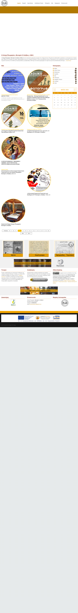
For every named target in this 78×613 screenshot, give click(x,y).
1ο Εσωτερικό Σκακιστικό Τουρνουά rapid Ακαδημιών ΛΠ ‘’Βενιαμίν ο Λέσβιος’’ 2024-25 (38, 194)
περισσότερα (68, 60)
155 (75, 72)
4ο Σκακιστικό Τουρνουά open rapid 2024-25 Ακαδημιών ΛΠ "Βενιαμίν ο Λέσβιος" (38, 131)
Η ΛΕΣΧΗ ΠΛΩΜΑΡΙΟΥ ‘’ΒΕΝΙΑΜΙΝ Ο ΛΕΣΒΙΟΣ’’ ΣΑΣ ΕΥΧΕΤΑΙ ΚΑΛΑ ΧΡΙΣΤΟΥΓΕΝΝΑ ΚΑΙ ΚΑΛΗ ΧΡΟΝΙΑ (10, 163)
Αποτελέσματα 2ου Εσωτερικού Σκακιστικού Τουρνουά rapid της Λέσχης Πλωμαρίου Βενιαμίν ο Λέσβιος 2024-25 (12, 172)
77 (75, 79)
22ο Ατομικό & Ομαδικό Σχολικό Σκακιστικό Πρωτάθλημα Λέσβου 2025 (12, 131)
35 (75, 68)
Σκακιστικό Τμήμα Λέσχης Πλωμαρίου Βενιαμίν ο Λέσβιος (11, 224)
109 (75, 70)
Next (23, 233)
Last (29, 233)
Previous (6, 230)
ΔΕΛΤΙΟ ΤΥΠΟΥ (5, 96)
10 (48, 230)
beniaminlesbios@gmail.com (35, 304)
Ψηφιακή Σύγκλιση (12, 278)
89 (75, 83)
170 (75, 77)
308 (75, 75)
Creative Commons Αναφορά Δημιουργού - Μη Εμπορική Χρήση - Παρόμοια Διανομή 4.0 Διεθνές (65, 282)
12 (75, 74)
